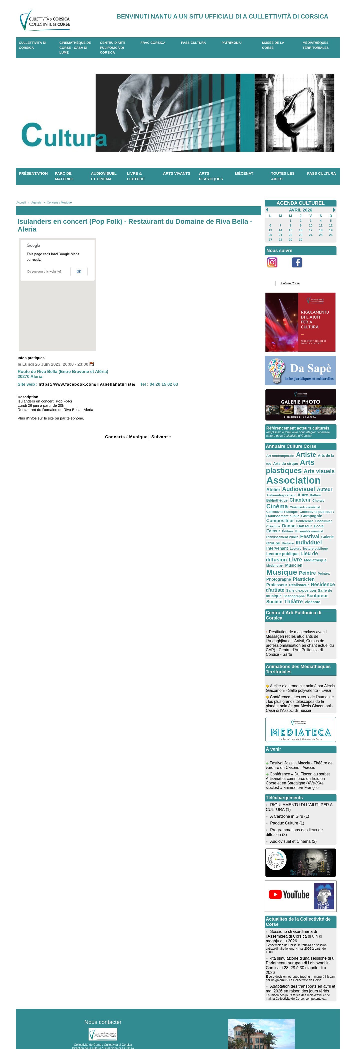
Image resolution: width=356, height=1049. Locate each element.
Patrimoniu (232, 43)
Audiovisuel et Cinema (290, 823)
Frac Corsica (153, 43)
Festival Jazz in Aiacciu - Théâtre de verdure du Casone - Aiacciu (300, 750)
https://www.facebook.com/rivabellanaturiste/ (90, 384)
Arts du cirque (284, 461)
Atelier (325, 478)
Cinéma (311, 496)
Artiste (303, 452)
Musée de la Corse (273, 45)
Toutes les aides (283, 176)
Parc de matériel (64, 176)
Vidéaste (293, 585)
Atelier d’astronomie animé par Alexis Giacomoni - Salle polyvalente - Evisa (299, 675)
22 (290, 234)
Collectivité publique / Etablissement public (298, 505)
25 (320, 234)
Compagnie (276, 509)
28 (280, 238)
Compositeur (301, 509)
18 (320, 229)
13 (270, 229)
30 (300, 238)
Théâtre (275, 584)
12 (330, 225)
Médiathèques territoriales (316, 45)
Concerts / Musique (58, 202)
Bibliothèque (321, 491)
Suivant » (162, 437)
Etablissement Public (281, 524)
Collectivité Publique (311, 501)
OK (79, 272)
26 (330, 234)
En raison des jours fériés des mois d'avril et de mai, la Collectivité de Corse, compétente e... (297, 971)
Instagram (275, 269)
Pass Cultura (193, 43)
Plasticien (276, 564)
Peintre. (289, 560)
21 (280, 234)
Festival (307, 523)
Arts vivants (176, 173)
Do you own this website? (45, 271)
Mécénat (244, 173)
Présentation (33, 173)
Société (317, 579)
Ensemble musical (318, 519)
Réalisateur (319, 565)
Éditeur (297, 519)
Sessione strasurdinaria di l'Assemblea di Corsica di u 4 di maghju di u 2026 (293, 917)
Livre (293, 545)
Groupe (272, 530)
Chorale (293, 497)
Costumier (274, 514)
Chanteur (276, 496)
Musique (306, 552)
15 (290, 229)
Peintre (274, 559)
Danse (305, 514)
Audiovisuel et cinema (104, 176)
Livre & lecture (136, 176)
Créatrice (290, 514)
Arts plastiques (211, 176)
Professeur (298, 565)
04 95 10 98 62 (79, 1033)
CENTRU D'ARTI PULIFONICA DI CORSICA (112, 47)
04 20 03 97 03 (118, 1033)
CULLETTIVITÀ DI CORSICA (32, 45)
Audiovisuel (281, 485)
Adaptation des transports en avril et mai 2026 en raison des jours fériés (300, 963)
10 (310, 225)
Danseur (320, 514)
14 (280, 229)
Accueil (21, 202)
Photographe (309, 559)
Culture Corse (289, 281)
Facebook (300, 269)
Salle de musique (301, 575)
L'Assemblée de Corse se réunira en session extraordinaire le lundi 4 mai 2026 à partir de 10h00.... (295, 929)
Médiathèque (312, 546)
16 (300, 229)
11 (320, 225)
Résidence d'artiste (287, 569)
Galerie (324, 524)
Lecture (293, 535)
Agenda (36, 202)
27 (270, 238)
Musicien (282, 553)
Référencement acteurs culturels (297, 426)
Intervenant (276, 535)
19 (330, 229)
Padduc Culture (284, 805)
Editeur (283, 519)
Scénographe (276, 579)
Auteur (306, 485)
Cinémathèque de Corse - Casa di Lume (75, 47)
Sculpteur (298, 579)
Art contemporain (279, 453)
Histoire (286, 530)
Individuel (306, 529)
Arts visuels (316, 468)
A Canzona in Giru (286, 799)
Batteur (304, 491)
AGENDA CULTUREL (300, 203)
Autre (292, 491)
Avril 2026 (300, 210)
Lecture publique (281, 540)
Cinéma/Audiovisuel (280, 501)
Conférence (324, 509)
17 (310, 229)
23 (300, 234)
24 (310, 234)
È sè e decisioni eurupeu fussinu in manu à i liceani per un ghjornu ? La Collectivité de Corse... (300, 953)
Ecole (271, 519)
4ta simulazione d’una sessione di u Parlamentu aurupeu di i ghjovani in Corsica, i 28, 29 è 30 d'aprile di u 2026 (300, 943)
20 (270, 234)
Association (291, 477)
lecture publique (312, 535)
